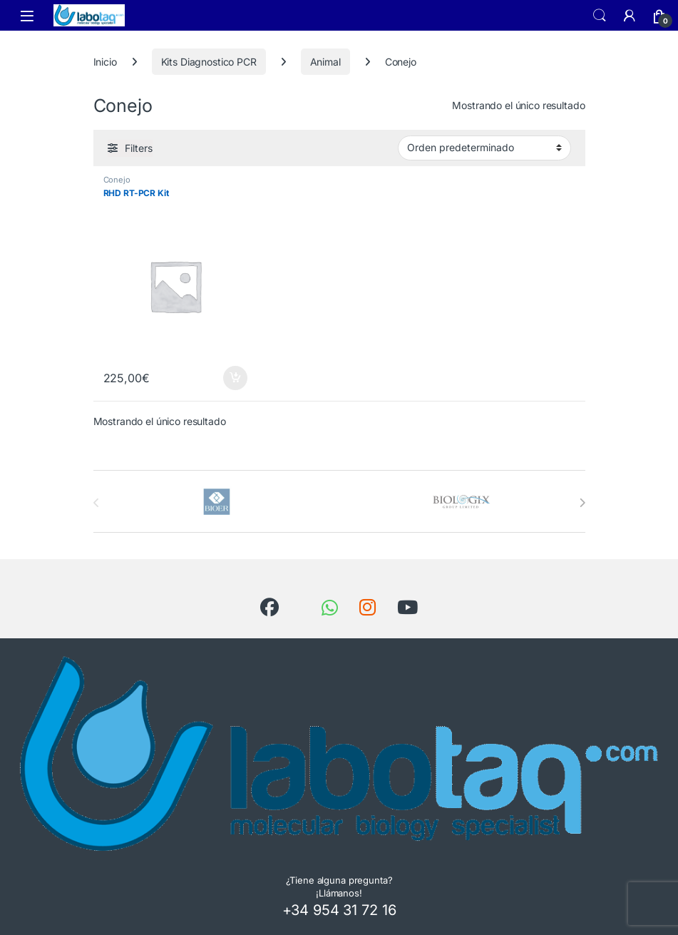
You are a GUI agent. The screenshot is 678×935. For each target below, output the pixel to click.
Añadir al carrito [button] (235, 378)
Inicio (105, 62)
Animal (325, 62)
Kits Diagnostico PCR (209, 62)
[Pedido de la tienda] (484, 148)
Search (599, 16)
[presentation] (582, 503)
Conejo (116, 180)
